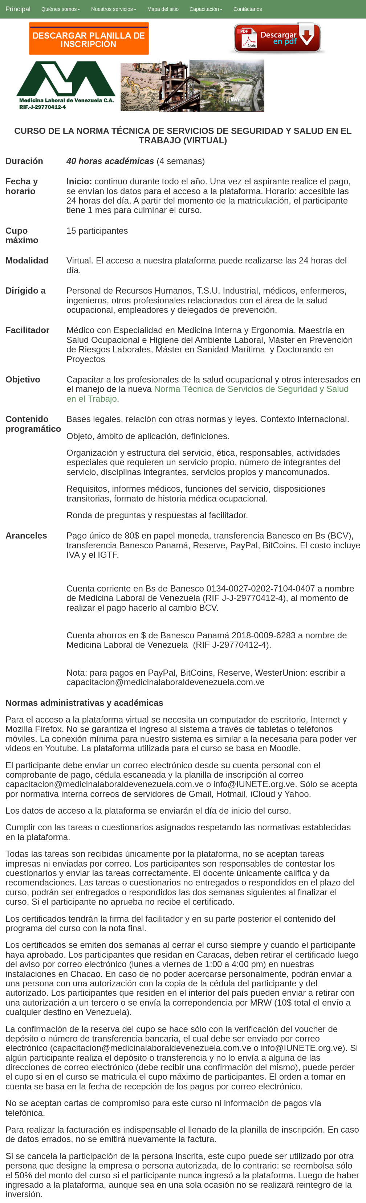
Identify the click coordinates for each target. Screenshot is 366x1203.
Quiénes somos (60, 9)
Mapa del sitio (163, 9)
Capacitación (206, 9)
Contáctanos (247, 9)
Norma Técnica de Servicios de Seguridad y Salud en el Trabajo (207, 393)
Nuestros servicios (113, 9)
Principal (17, 9)
